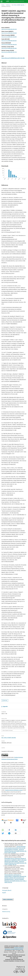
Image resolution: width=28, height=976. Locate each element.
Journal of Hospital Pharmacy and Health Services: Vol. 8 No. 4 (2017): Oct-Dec (15, 851)
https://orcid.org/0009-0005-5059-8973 (9, 40)
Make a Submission (8, 899)
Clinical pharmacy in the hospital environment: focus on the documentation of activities (15, 848)
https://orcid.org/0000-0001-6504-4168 (9, 44)
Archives (8, 5)
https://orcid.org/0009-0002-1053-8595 (9, 36)
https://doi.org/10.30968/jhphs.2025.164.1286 (13, 58)
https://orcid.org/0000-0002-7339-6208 (9, 33)
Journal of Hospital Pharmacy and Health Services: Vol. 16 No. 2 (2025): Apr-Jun (15, 863)
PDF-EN (5, 700)
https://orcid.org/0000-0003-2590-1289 (9, 29)
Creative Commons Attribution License (13, 790)
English (4, 892)
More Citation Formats (8, 730)
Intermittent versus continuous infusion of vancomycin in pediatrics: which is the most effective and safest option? (15, 860)
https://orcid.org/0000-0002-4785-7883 (9, 48)
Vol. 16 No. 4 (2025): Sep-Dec (18, 5)
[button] (4, 830)
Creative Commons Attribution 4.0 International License (14, 948)
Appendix (5, 706)
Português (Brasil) (6, 890)
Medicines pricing (6, 911)
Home (2, 5)
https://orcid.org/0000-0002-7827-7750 (9, 52)
